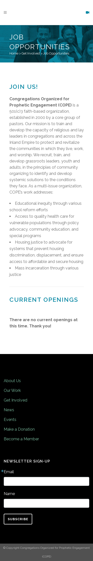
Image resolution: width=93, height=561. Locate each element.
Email (9, 472)
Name (9, 494)
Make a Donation (19, 429)
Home (13, 53)
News (9, 410)
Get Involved (31, 53)
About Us (12, 380)
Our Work (12, 390)
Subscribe (18, 519)
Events (10, 419)
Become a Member (21, 439)
